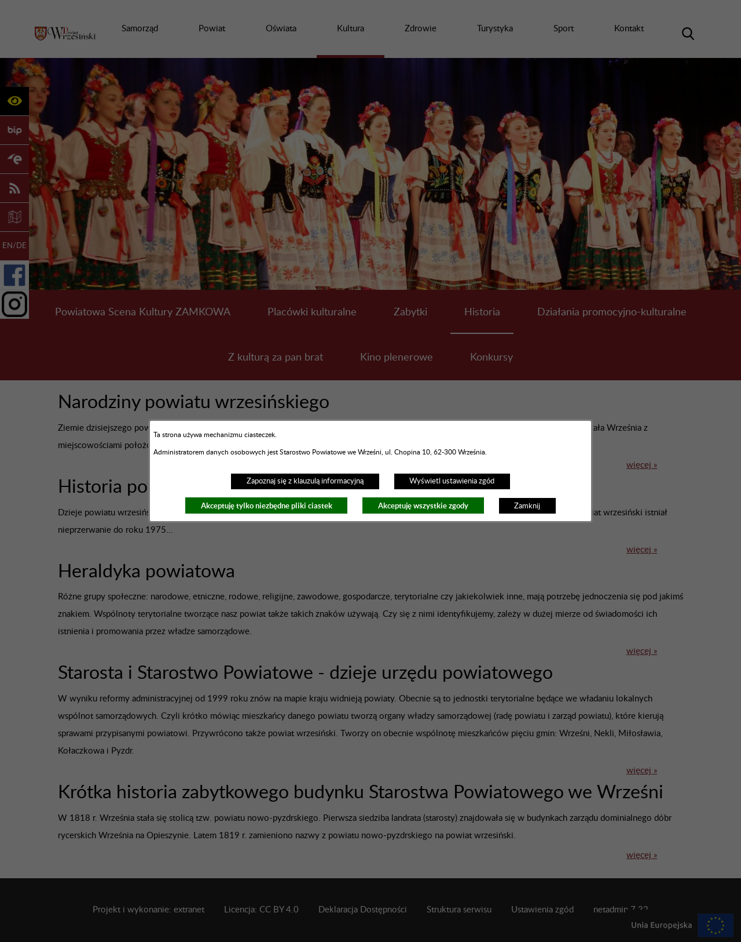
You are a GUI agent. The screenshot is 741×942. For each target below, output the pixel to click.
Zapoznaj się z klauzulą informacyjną (305, 481)
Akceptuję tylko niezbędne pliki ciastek (266, 505)
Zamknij (527, 506)
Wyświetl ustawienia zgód (451, 481)
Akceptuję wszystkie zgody (423, 505)
